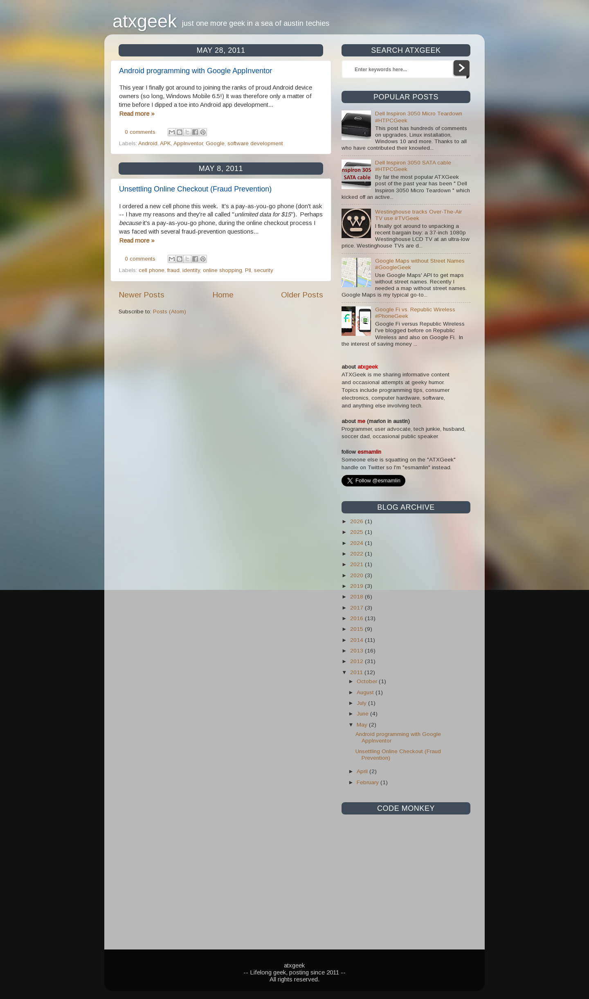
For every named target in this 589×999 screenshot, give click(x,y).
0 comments (140, 132)
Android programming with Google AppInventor (195, 71)
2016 (357, 618)
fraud (173, 270)
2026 (357, 521)
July (362, 703)
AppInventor (188, 143)
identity (191, 270)
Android (147, 143)
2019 (357, 586)
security (263, 270)
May (363, 725)
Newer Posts (141, 294)
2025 (357, 532)
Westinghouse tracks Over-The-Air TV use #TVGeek (418, 215)
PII (248, 270)
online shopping (222, 270)
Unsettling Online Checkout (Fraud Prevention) (195, 189)
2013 (357, 651)
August (366, 692)
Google (215, 143)
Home (223, 294)
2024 (357, 543)
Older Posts (302, 294)
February (368, 782)
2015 (357, 629)
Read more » (137, 113)
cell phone (151, 270)
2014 (357, 640)
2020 (357, 575)
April (363, 771)
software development (255, 143)
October (368, 681)
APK (165, 143)
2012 (357, 661)
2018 (357, 597)
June (363, 714)
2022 (357, 554)
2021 (357, 564)
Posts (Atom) (169, 311)
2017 (357, 608)
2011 (357, 672)
